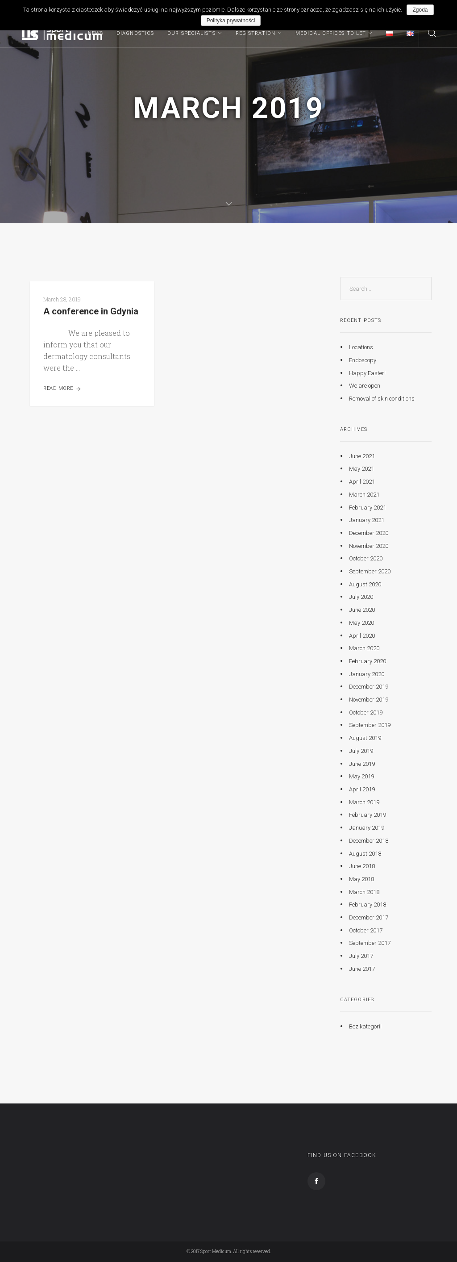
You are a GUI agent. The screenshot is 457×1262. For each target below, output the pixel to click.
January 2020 (366, 673)
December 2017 (368, 917)
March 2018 (364, 891)
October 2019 (365, 712)
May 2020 (361, 622)
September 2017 (370, 943)
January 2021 (366, 520)
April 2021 (362, 481)
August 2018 (365, 853)
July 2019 (361, 751)
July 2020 (361, 596)
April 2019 (362, 789)
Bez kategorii (365, 1026)
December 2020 (368, 533)
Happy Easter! (367, 372)
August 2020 (365, 584)
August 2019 (365, 738)
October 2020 (365, 558)
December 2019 (368, 686)
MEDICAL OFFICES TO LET (330, 33)
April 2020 (362, 635)
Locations (361, 347)
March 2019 (364, 802)
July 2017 (361, 956)
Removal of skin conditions (382, 398)
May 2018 (361, 879)
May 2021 (361, 468)
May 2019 (361, 776)
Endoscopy (362, 360)
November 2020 (368, 545)
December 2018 (368, 840)
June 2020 (362, 609)
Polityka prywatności (231, 20)
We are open (364, 385)
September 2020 (370, 571)
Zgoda (420, 10)
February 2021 (367, 507)
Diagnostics (135, 33)
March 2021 (364, 494)
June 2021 (362, 456)
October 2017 (365, 930)
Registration (255, 33)
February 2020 (367, 661)
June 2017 (362, 968)
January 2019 (366, 827)
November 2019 (368, 699)
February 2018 (367, 904)
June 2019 (362, 763)
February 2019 (367, 814)
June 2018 (362, 866)
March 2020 (364, 648)
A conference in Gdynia (90, 311)
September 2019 (370, 725)
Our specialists (191, 33)
